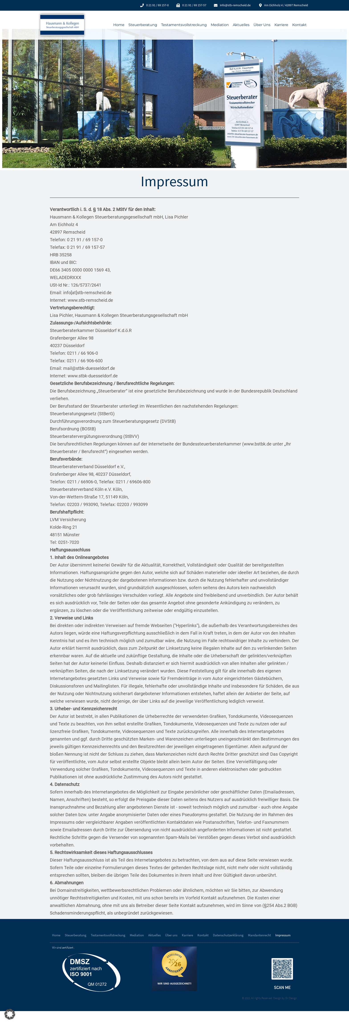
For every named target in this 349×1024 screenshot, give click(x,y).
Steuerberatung (142, 25)
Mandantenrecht (259, 948)
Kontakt (299, 25)
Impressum (282, 948)
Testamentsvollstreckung (184, 25)
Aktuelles (241, 25)
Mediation (220, 25)
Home (118, 25)
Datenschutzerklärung (228, 948)
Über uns (262, 25)
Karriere (281, 25)
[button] (10, 1014)
